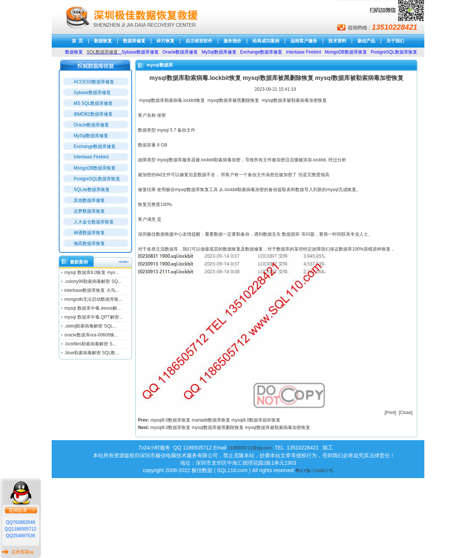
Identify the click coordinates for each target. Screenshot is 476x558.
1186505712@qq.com (249, 448)
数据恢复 (103, 40)
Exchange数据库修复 (95, 146)
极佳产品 (366, 40)
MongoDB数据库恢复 (95, 168)
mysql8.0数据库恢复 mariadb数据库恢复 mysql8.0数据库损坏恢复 (215, 420)
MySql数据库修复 (91, 135)
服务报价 (232, 40)
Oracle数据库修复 (91, 125)
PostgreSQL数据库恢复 (97, 178)
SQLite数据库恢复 (92, 189)
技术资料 (337, 40)
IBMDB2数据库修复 (93, 114)
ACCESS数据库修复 (94, 81)
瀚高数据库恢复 (89, 243)
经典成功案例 (266, 40)
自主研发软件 (199, 40)
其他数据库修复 (89, 200)
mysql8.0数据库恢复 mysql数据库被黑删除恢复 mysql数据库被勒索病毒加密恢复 (230, 427)
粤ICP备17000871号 (314, 470)
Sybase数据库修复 (92, 92)
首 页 (77, 40)
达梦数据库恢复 (89, 211)
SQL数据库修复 (102, 52)
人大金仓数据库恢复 (94, 222)
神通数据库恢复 (89, 232)
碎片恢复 (165, 40)
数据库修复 (134, 40)
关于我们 (395, 40)
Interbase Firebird (91, 156)
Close (405, 412)
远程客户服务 (303, 40)
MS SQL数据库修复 (93, 103)
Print (390, 412)
